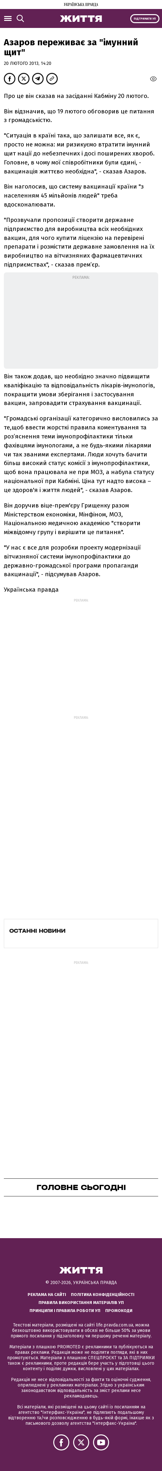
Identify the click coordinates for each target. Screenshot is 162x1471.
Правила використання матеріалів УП (81, 1302)
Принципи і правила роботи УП (65, 1310)
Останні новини (37, 930)
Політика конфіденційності (102, 1294)
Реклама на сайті (47, 1294)
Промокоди (118, 1310)
